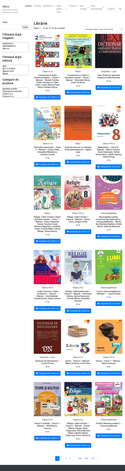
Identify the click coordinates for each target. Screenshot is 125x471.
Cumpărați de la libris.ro (48, 97)
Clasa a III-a (16, 96)
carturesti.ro (16, 43)
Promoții (37, 6)
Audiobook (48, 6)
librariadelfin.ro (16, 46)
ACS (16, 66)
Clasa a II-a (16, 94)
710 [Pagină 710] (92, 458)
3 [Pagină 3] (65, 458)
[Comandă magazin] (103, 29)
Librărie (28, 6)
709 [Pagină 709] (86, 458)
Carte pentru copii (61, 9)
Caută (4, 22)
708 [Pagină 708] (79, 458)
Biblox (5, 6)
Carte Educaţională (97, 7)
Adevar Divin (16, 71)
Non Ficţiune (84, 7)
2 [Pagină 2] (61, 458)
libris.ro (16, 48)
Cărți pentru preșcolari (16, 91)
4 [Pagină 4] (70, 458)
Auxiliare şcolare (16, 89)
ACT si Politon (16, 68)
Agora (16, 73)
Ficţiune (73, 6)
